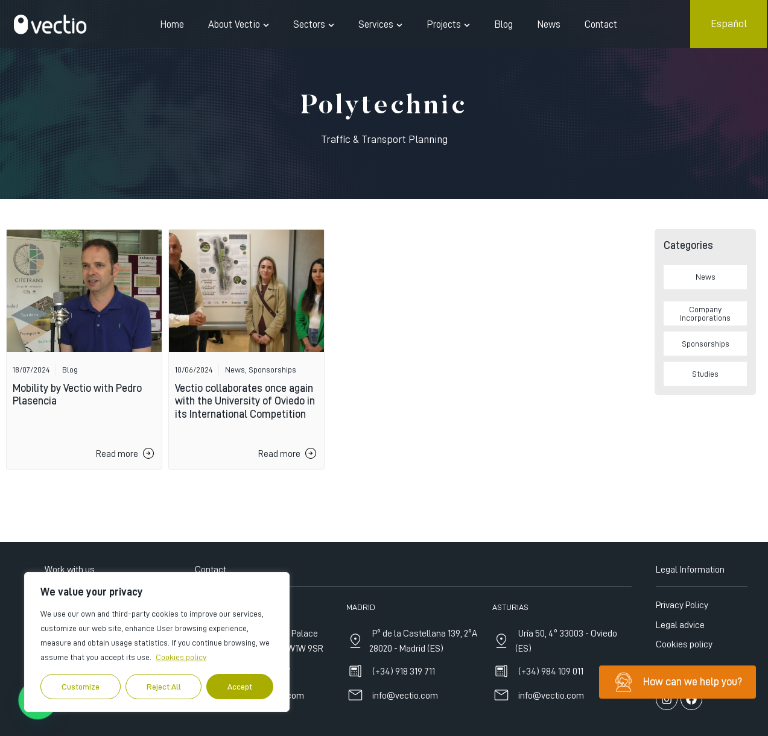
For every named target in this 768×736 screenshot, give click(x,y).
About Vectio (238, 24)
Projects (448, 24)
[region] (157, 642)
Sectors (313, 24)
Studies (705, 374)
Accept (239, 686)
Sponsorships (705, 343)
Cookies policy (181, 657)
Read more (117, 454)
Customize (81, 686)
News (548, 24)
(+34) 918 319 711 (403, 721)
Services (380, 24)
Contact (601, 24)
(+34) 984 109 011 (550, 721)
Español (729, 23)
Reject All (164, 686)
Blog (503, 24)
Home (172, 24)
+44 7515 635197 (259, 721)
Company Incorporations (705, 313)
